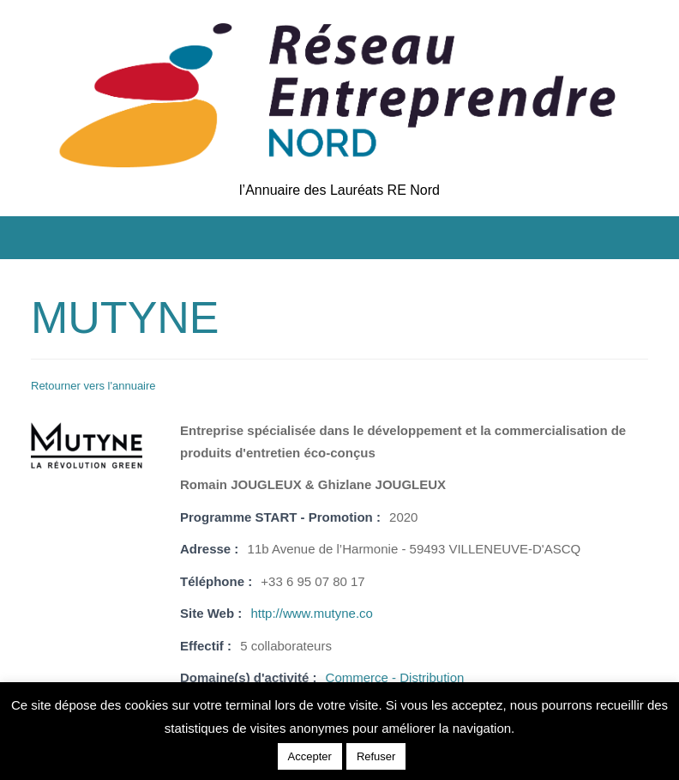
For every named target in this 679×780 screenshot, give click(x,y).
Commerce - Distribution (395, 677)
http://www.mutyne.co (311, 613)
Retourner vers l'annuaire (93, 385)
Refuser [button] (376, 756)
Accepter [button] (310, 756)
